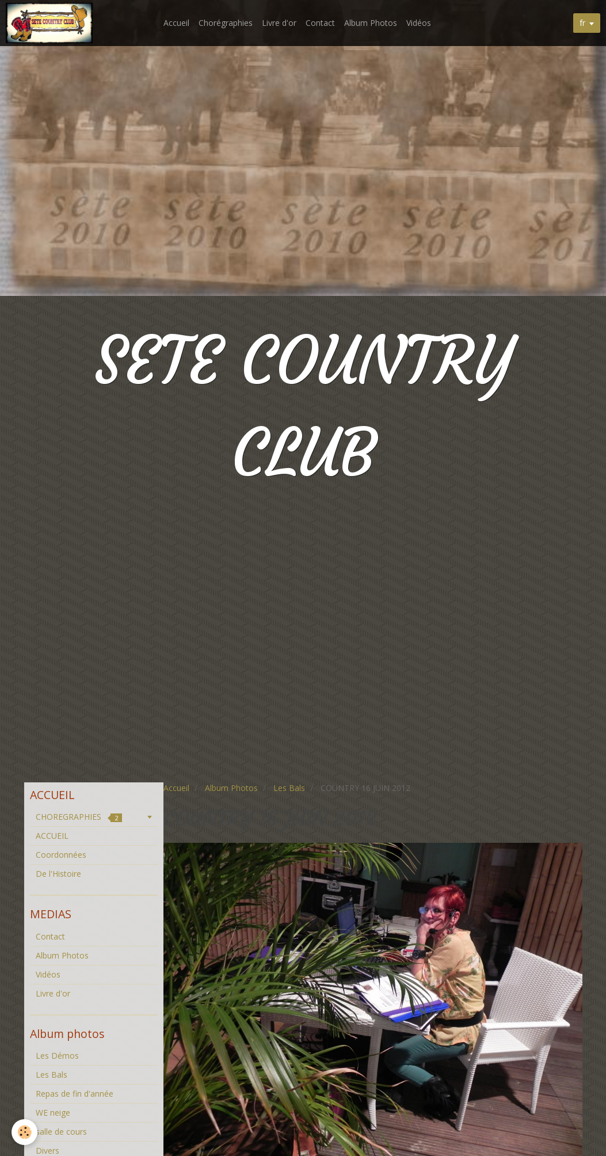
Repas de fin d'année (74, 1093)
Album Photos (370, 22)
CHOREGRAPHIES (79, 816)
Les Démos (57, 1055)
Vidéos (418, 22)
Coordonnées (61, 854)
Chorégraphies (226, 22)
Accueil (176, 22)
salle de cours (61, 1131)
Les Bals (289, 787)
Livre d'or (279, 22)
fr (582, 22)
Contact (320, 22)
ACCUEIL (52, 835)
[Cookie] (24, 1132)
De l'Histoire (58, 873)
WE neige (53, 1112)
